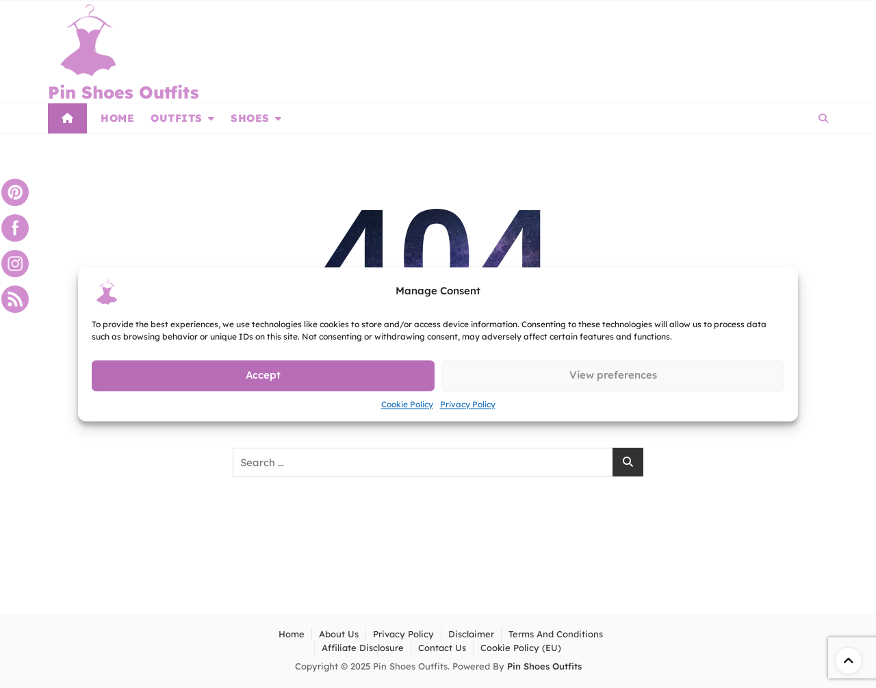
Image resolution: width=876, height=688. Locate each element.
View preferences (613, 374)
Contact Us (442, 647)
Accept (263, 374)
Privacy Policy (467, 404)
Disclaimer (471, 633)
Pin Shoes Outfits (123, 92)
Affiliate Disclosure (363, 647)
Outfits (177, 118)
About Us (339, 633)
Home (117, 118)
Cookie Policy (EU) (520, 647)
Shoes (250, 118)
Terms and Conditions (555, 633)
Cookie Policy (407, 404)
